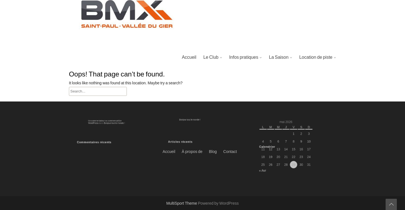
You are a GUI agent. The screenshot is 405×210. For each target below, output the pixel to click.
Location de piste (315, 57)
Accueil (189, 57)
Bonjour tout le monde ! (113, 122)
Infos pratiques (243, 57)
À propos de (192, 69)
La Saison (279, 57)
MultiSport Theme (182, 204)
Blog (213, 69)
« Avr (266, 167)
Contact (230, 69)
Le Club (211, 57)
